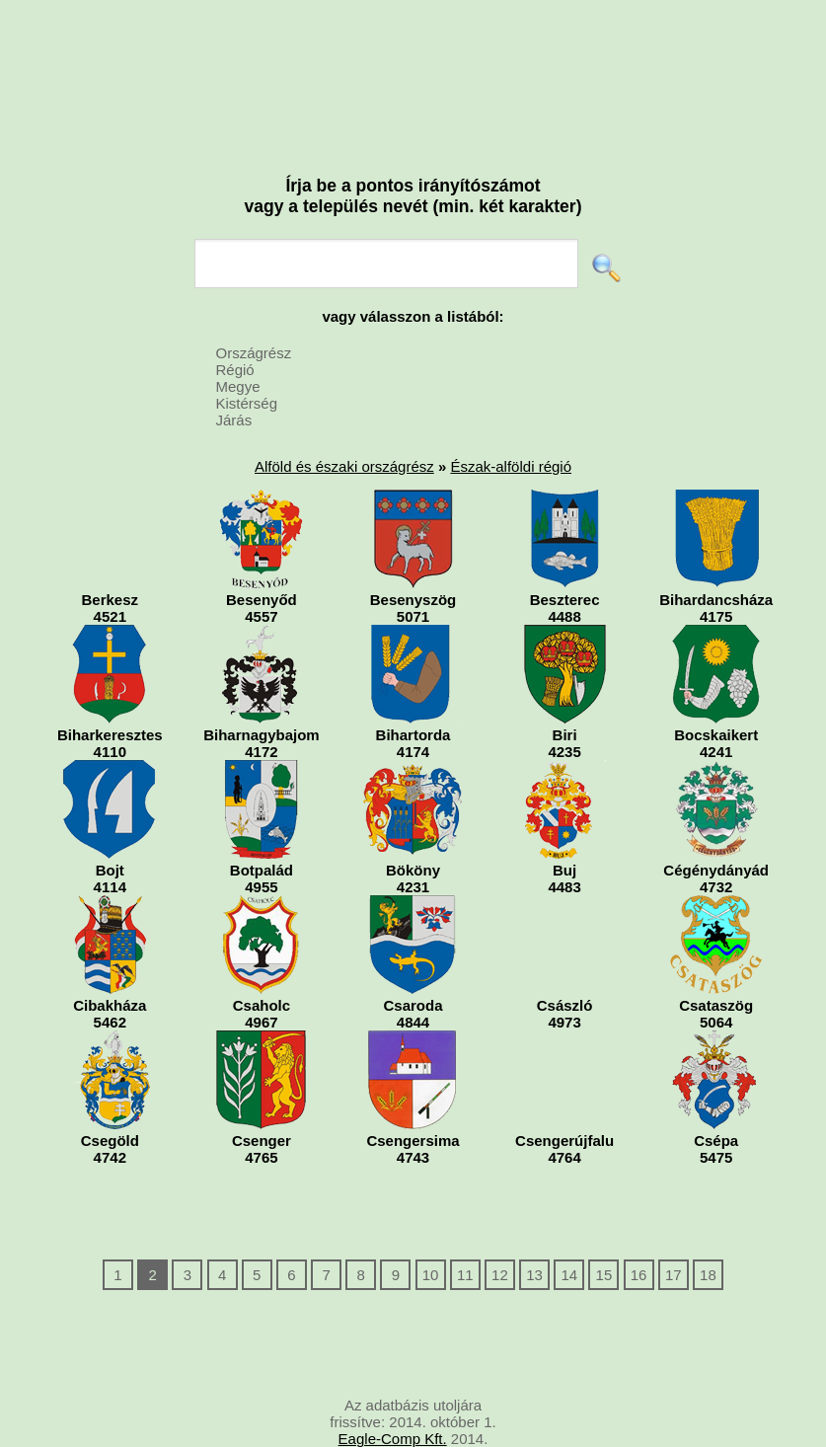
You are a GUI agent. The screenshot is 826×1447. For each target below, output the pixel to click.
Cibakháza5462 (109, 962)
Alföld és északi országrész (344, 466)
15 (604, 1274)
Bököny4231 (412, 827)
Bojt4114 (109, 827)
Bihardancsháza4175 (716, 557)
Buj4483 (564, 827)
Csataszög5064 (716, 962)
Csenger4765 (261, 1098)
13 (534, 1274)
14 (569, 1274)
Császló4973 (564, 962)
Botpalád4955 (261, 827)
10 (430, 1274)
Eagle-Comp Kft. (392, 1438)
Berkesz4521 (109, 557)
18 (708, 1274)
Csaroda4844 (412, 962)
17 (673, 1274)
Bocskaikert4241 (716, 692)
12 (499, 1274)
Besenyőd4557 (261, 557)
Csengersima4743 (412, 1098)
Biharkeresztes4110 (110, 692)
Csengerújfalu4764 (564, 1098)
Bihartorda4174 (412, 692)
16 (639, 1274)
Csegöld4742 (109, 1098)
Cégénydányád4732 (716, 827)
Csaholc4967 (261, 962)
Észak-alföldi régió (510, 466)
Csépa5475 (716, 1098)
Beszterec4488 (564, 557)
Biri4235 (564, 692)
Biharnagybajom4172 (261, 692)
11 (465, 1274)
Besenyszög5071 (412, 557)
